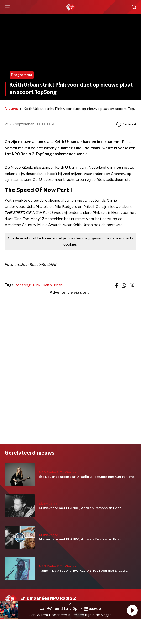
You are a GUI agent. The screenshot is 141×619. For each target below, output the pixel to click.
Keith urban (53, 285)
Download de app (90, 493)
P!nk (36, 285)
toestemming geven (85, 238)
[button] (132, 610)
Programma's (16, 493)
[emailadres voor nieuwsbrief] (70, 549)
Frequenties (15, 503)
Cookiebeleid (16, 594)
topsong (23, 285)
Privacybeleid (60, 581)
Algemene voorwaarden (26, 581)
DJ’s (8, 484)
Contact (82, 484)
